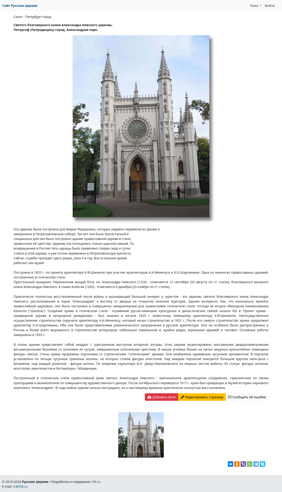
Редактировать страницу (202, 397)
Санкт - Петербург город (32, 17)
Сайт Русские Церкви (20, 5)
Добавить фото (161, 397)
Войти (270, 5)
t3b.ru (96, 481)
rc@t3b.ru (20, 486)
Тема (254, 5)
